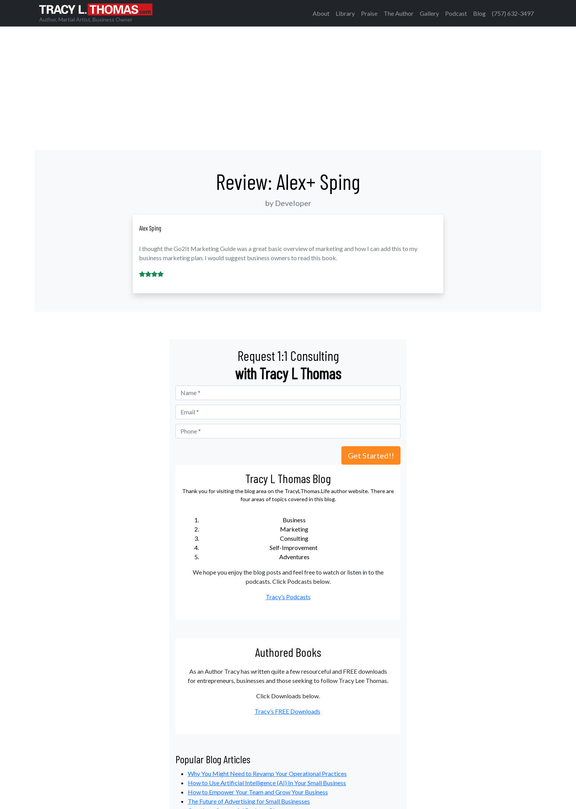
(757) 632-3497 (513, 13)
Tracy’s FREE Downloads (287, 711)
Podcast (456, 13)
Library (345, 13)
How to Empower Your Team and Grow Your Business (258, 792)
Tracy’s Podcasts (288, 596)
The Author (399, 13)
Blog (479, 13)
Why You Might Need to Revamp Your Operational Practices (267, 773)
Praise (369, 13)
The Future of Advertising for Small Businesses (249, 801)
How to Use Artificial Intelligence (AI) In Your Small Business (267, 782)
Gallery (429, 13)
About (321, 13)
